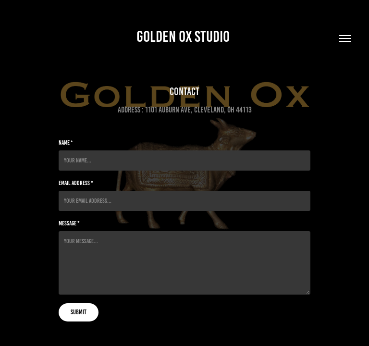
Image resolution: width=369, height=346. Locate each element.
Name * (66, 142)
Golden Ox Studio (184, 36)
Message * (69, 223)
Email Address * (76, 183)
